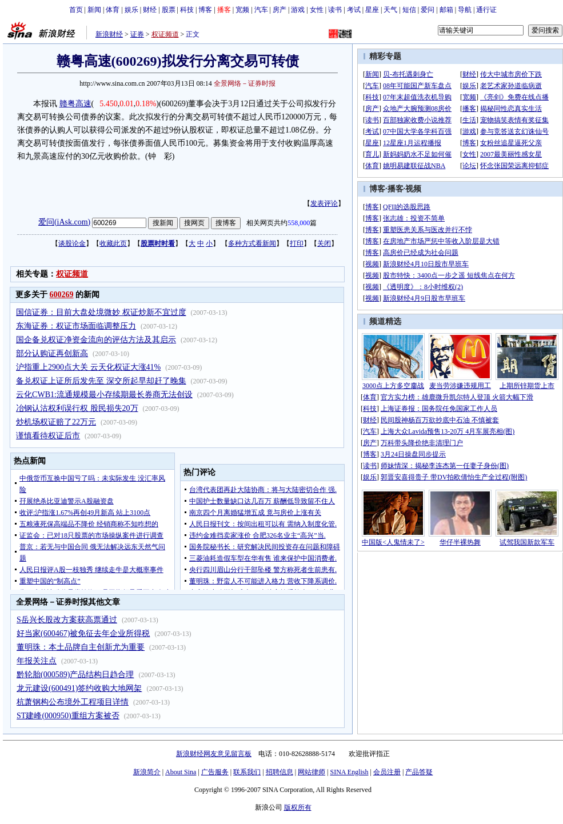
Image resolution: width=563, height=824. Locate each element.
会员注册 (387, 772)
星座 (372, 10)
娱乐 (131, 10)
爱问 (427, 10)
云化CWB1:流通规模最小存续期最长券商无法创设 (104, 394)
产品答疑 (419, 772)
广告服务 (215, 772)
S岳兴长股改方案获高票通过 (67, 619)
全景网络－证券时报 (244, 83)
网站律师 (311, 772)
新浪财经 (109, 34)
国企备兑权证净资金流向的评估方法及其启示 (96, 339)
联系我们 (247, 772)
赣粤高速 (75, 103)
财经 (150, 10)
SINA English (349, 772)
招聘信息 (279, 772)
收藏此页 (113, 243)
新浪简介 (147, 772)
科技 (187, 10)
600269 (62, 294)
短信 (409, 10)
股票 (168, 10)
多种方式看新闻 (252, 243)
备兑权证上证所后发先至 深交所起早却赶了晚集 (101, 381)
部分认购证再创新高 (52, 353)
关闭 (324, 243)
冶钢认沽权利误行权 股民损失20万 (77, 408)
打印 (297, 243)
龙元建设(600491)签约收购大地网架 (79, 688)
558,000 (299, 223)
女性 (317, 10)
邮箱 (446, 10)
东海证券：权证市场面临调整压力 (76, 326)
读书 (335, 10)
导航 (465, 10)
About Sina (180, 772)
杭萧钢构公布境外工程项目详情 (73, 702)
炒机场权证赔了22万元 (56, 422)
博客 (205, 10)
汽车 (261, 10)
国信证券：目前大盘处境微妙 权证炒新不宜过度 (101, 312)
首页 (76, 10)
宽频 (242, 10)
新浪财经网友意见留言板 (213, 754)
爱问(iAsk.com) (64, 222)
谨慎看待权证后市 (48, 435)
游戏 (298, 10)
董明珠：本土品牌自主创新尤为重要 (81, 647)
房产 (279, 10)
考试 (354, 10)
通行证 (486, 10)
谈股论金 (72, 243)
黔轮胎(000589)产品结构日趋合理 (75, 674)
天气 (390, 10)
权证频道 (165, 34)
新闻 (94, 10)
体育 (112, 10)
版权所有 (298, 807)
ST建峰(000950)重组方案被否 (68, 715)
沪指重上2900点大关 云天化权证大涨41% (88, 367)
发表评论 (324, 203)
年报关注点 (37, 661)
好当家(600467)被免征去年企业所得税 (83, 633)
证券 (137, 34)
